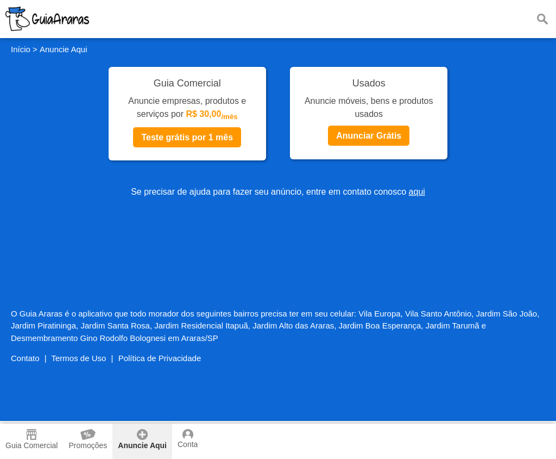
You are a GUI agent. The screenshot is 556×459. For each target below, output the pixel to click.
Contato (25, 358)
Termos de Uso (79, 358)
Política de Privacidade (159, 358)
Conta (188, 439)
